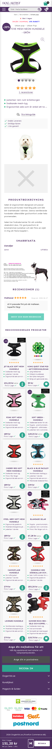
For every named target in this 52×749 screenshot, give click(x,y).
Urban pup (35, 15)
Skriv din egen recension (26, 317)
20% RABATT (34, 22)
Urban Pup (32, 25)
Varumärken (24, 15)
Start (15, 15)
